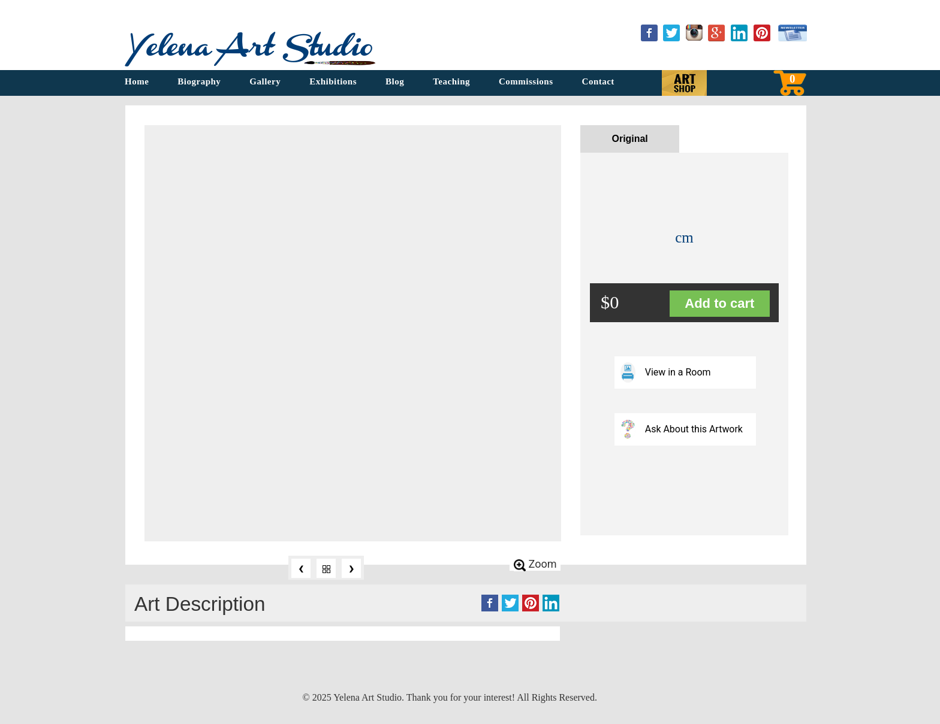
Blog (394, 81)
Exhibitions (333, 81)
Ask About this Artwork (681, 429)
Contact (598, 81)
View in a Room (665, 372)
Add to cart (719, 303)
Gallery (265, 81)
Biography (199, 81)
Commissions (526, 81)
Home (137, 81)
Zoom (535, 564)
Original (630, 139)
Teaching (451, 81)
